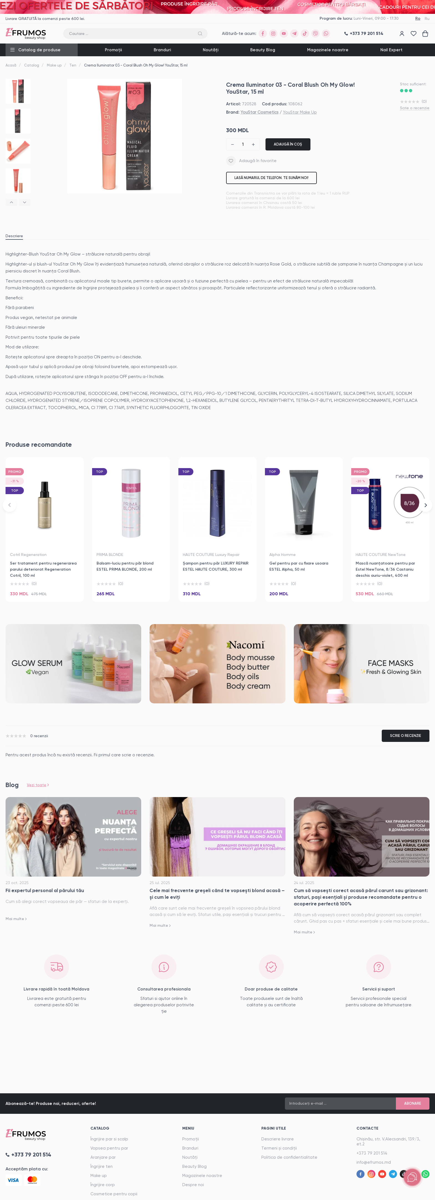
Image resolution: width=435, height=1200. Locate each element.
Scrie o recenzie (414, 108)
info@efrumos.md (373, 1162)
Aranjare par (103, 1157)
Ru (427, 18)
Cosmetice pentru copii (113, 1193)
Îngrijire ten (101, 1166)
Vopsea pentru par (109, 1148)
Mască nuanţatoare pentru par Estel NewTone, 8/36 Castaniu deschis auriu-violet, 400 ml (385, 569)
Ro (417, 18)
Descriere (14, 236)
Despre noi (193, 1184)
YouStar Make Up (300, 112)
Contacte (367, 1128)
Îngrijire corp (102, 1184)
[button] (11, 202)
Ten (72, 65)
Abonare (412, 1103)
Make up (54, 65)
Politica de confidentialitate (289, 1157)
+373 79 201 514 (371, 1153)
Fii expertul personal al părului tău (45, 890)
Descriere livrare (277, 1139)
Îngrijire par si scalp (109, 1139)
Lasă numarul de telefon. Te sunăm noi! (271, 178)
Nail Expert (391, 49)
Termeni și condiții (279, 1148)
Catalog (31, 65)
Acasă (11, 65)
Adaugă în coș (288, 144)
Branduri (162, 49)
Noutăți (210, 49)
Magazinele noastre (327, 49)
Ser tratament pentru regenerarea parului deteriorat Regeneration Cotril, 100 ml (43, 569)
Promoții (113, 49)
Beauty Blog (262, 49)
